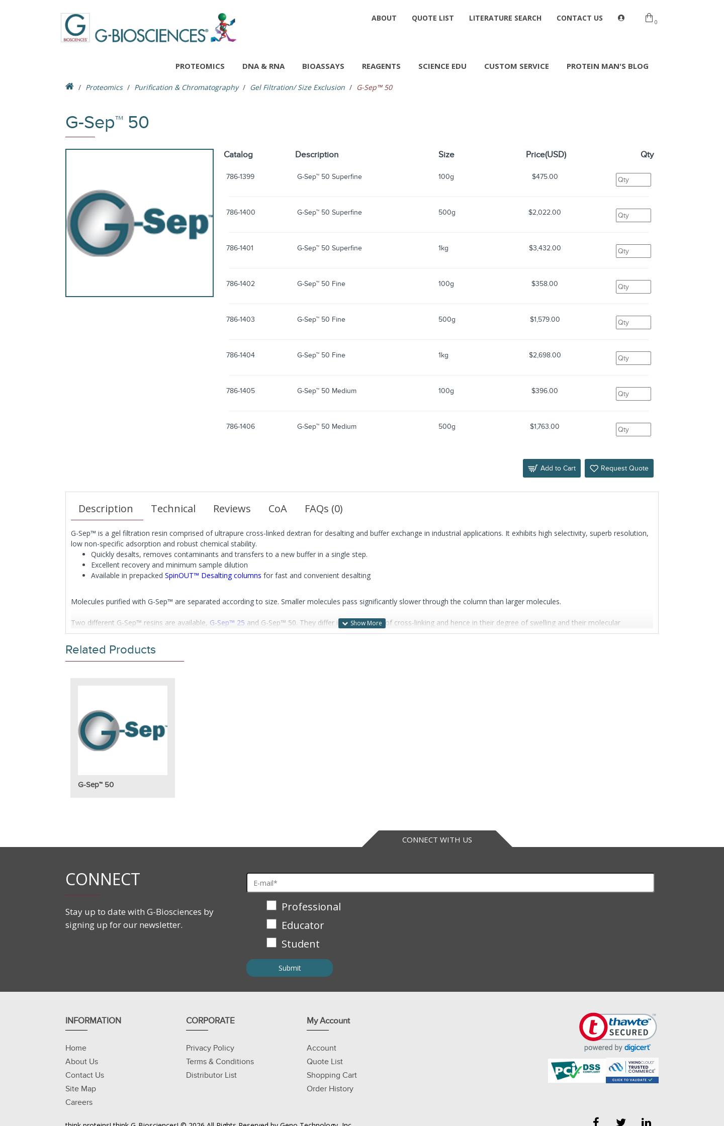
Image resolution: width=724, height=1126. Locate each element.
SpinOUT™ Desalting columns (213, 575)
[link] (618, 1032)
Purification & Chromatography (186, 87)
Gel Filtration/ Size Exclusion (297, 87)
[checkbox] (450, 926)
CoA (277, 508)
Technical (173, 508)
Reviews (232, 508)
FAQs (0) (324, 508)
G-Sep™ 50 (96, 784)
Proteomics (104, 87)
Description (105, 508)
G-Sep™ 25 (227, 622)
